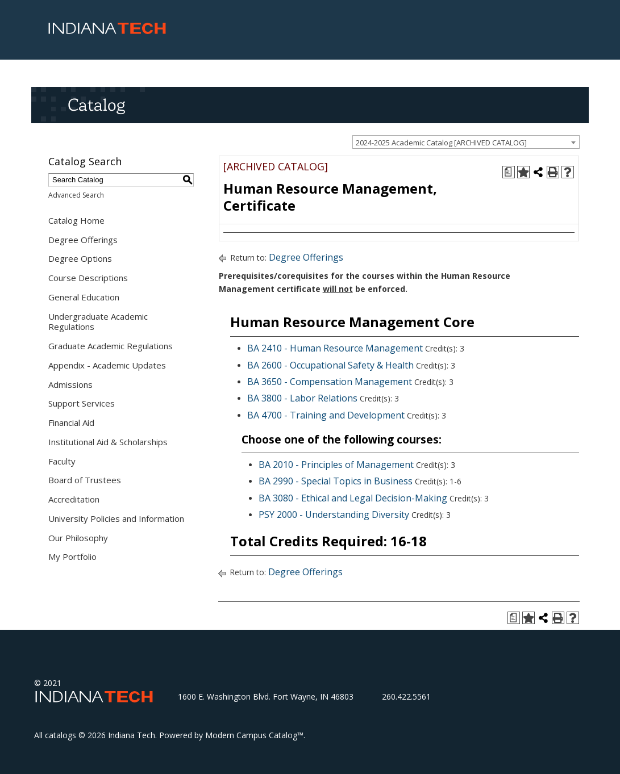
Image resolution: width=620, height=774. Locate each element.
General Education (83, 297)
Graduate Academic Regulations (110, 346)
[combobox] (466, 142)
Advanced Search (76, 195)
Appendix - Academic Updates (107, 365)
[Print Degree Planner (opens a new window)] (508, 172)
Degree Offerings (83, 239)
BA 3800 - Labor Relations (302, 398)
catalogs (60, 735)
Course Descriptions (88, 277)
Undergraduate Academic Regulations (98, 322)
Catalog (96, 104)
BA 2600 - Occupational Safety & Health (330, 365)
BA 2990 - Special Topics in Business (336, 481)
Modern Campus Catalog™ (254, 735)
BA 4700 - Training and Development (326, 415)
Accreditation (73, 499)
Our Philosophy (78, 537)
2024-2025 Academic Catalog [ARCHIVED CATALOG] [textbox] (441, 142)
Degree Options (80, 258)
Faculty (62, 461)
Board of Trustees (84, 480)
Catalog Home (76, 220)
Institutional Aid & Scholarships (108, 441)
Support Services (81, 403)
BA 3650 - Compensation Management (329, 381)
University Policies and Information (116, 518)
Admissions (70, 384)
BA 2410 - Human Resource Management (335, 348)
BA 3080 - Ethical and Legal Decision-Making (353, 498)
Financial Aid (71, 422)
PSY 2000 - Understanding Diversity (334, 514)
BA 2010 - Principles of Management (336, 464)
